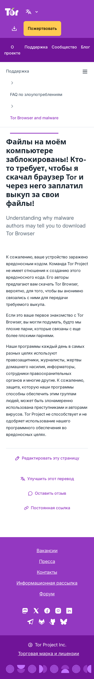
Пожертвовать (42, 28)
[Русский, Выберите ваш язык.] (32, 11)
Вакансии (47, 550)
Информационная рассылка (47, 583)
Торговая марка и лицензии (48, 653)
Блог (85, 46)
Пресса (47, 561)
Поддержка (36, 46)
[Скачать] (13, 28)
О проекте (12, 49)
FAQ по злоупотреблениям (36, 94)
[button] (47, 459)
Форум (47, 593)
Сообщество (64, 46)
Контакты (47, 572)
